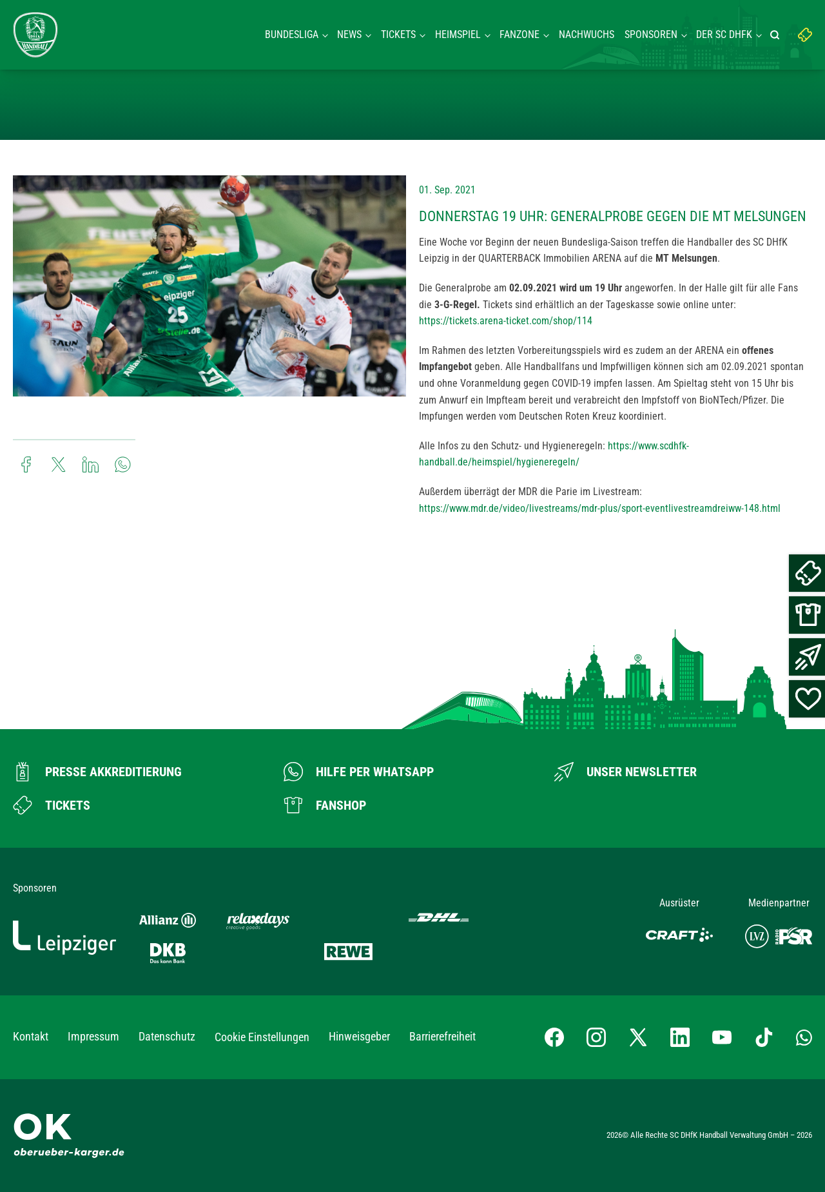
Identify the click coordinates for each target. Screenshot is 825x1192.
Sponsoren (651, 34)
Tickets (398, 34)
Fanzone (519, 34)
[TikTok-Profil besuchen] (763, 1037)
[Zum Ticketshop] (51, 805)
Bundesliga (291, 34)
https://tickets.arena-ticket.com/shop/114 (505, 321)
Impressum (93, 1036)
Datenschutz (167, 1036)
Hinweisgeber (359, 1036)
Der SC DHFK (724, 34)
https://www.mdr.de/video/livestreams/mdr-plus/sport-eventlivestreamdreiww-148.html (600, 508)
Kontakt (30, 1036)
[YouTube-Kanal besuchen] (722, 1037)
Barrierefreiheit (442, 1036)
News (349, 34)
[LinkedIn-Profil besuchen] (680, 1037)
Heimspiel (458, 34)
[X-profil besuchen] (638, 1037)
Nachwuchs (586, 34)
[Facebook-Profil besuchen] (554, 1037)
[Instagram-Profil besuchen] (596, 1037)
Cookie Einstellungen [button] (262, 1037)
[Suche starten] (776, 34)
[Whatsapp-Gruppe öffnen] (804, 1037)
